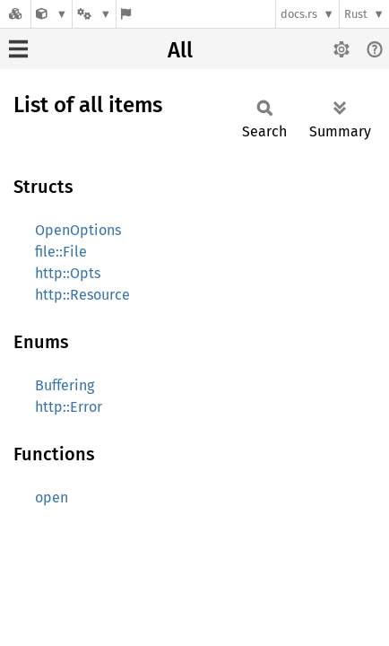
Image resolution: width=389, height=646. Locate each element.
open (51, 497)
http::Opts (67, 273)
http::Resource (82, 294)
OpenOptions (78, 230)
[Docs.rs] (15, 14)
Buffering (64, 385)
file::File (61, 251)
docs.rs (299, 14)
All (180, 50)
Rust (355, 14)
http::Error (68, 406)
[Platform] (94, 14)
